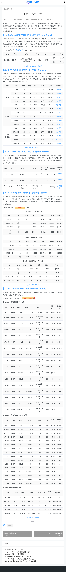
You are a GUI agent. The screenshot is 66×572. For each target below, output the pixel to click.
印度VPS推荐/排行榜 (55, 533)
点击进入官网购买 (33, 285)
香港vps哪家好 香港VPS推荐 (14, 549)
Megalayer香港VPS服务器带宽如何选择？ (18, 552)
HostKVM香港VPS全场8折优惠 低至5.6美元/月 (20, 559)
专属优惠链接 (20, 50)
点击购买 (59, 89)
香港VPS (11, 9)
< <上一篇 (7, 535)
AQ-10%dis (28, 298)
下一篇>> (59, 535)
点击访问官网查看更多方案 (33, 147)
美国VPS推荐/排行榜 (10, 533)
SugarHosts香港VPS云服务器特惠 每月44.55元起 (21, 561)
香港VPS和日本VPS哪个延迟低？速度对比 (18, 556)
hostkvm (19, 208)
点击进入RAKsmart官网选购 (33, 66)
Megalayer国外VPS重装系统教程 (15, 554)
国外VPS (7, 19)
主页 (6, 9)
